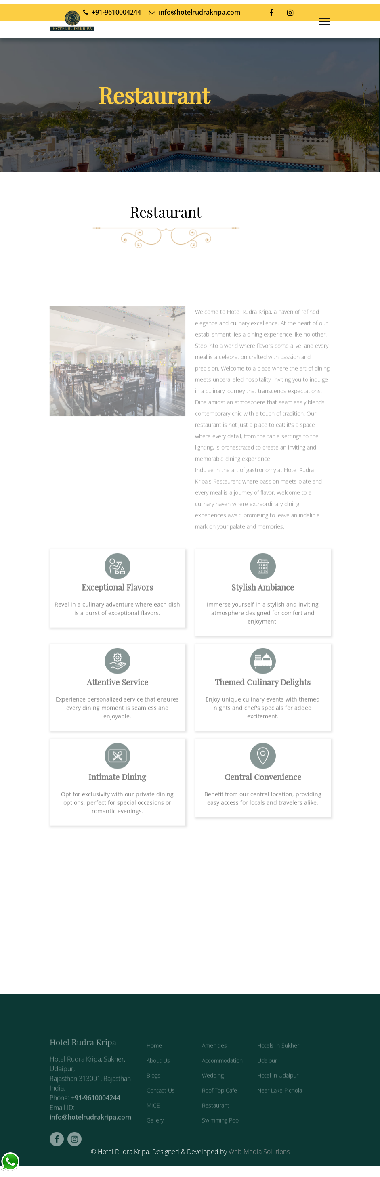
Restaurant (215, 1115)
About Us (158, 1070)
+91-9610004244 (95, 1107)
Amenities (214, 1055)
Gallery (155, 1130)
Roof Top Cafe (219, 1100)
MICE (153, 1115)
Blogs (153, 1085)
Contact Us (161, 1100)
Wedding (213, 1085)
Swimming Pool (221, 1130)
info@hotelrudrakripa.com (90, 1127)
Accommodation (222, 1070)
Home (154, 1055)
